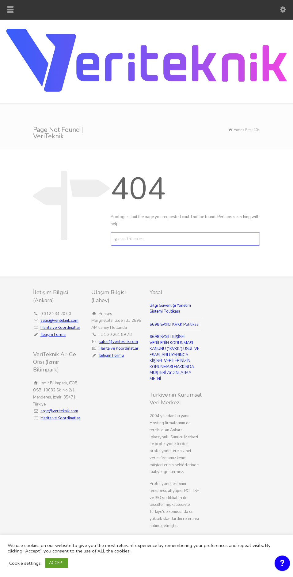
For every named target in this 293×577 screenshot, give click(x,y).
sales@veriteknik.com (118, 341)
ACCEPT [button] (56, 563)
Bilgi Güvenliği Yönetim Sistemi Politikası (170, 308)
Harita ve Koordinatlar (60, 327)
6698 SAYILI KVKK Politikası (175, 324)
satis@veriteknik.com (59, 320)
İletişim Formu (53, 334)
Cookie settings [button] (25, 563)
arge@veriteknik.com (59, 411)
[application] (282, 564)
